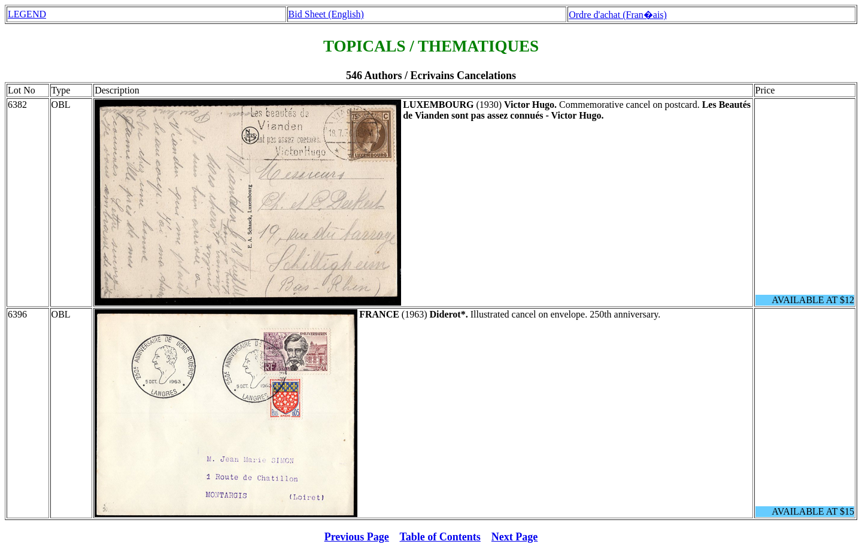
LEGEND (27, 14)
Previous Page (356, 537)
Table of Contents (440, 537)
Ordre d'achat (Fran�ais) (618, 15)
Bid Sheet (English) (326, 14)
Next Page (514, 537)
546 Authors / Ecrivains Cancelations (431, 75)
